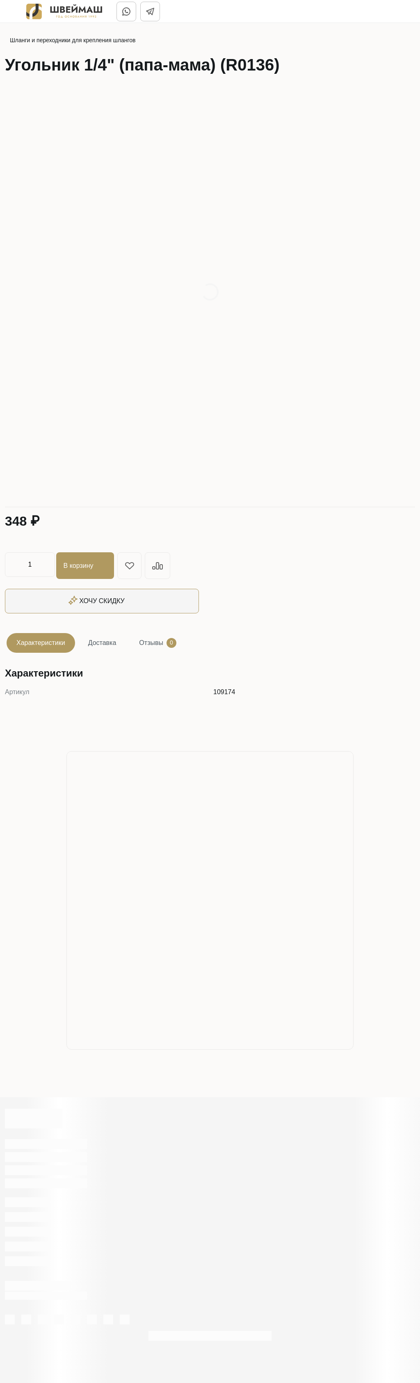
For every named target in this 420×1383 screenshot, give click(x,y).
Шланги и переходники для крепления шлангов (73, 40)
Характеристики (40, 640)
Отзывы (157, 641)
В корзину (87, 565)
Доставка (102, 640)
